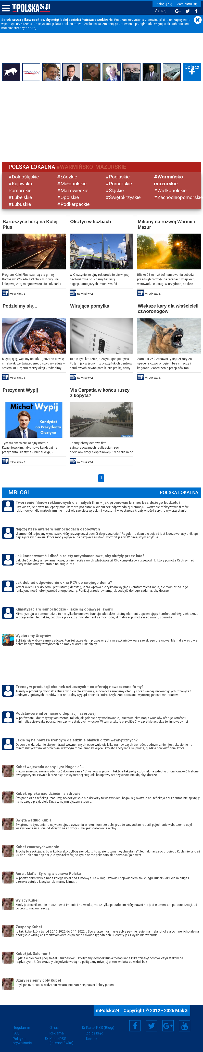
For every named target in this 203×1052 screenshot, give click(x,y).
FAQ (16, 1033)
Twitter (151, 1025)
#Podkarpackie (73, 204)
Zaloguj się (163, 4)
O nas (54, 1027)
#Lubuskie (20, 204)
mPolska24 (108, 1010)
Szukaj (160, 11)
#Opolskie (68, 197)
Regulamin (21, 1027)
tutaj (33, 28)
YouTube (184, 1025)
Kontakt (92, 1038)
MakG (181, 1010)
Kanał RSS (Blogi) (100, 1027)
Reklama (56, 1033)
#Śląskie (115, 190)
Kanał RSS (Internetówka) (61, 1040)
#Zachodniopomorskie (178, 197)
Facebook (135, 1025)
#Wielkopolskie (170, 190)
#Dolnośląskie (24, 177)
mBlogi (19, 492)
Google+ (168, 1025)
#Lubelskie (20, 197)
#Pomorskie (119, 184)
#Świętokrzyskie (123, 197)
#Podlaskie (118, 177)
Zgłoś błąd (94, 1033)
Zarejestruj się (186, 4)
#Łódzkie (67, 177)
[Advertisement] (101, 120)
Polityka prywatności (22, 1040)
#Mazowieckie (72, 190)
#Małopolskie (72, 184)
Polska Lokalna (178, 492)
